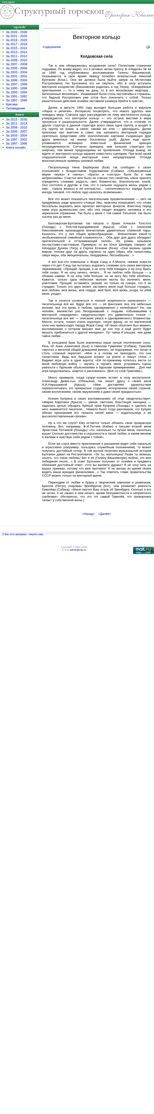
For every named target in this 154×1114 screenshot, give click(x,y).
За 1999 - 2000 (16, 80)
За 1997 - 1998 (16, 84)
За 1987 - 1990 (16, 100)
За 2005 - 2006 (16, 68)
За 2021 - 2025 (16, 36)
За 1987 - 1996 (16, 143)
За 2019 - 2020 (16, 40)
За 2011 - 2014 (16, 123)
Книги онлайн (15, 147)
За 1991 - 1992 (16, 96)
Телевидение (15, 108)
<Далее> (104, 514)
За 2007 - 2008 (16, 64)
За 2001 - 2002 (16, 76)
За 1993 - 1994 (16, 92)
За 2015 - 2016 (16, 48)
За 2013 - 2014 (16, 52)
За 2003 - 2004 (16, 72)
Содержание (52, 47)
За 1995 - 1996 (16, 88)
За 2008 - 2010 (16, 127)
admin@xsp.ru (78, 549)
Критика (12, 104)
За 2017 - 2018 (16, 44)
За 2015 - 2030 (16, 119)
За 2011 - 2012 (16, 56)
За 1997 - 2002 (16, 139)
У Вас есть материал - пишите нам (22, 534)
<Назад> (88, 514)
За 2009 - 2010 (16, 60)
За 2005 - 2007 (16, 131)
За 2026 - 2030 (16, 32)
